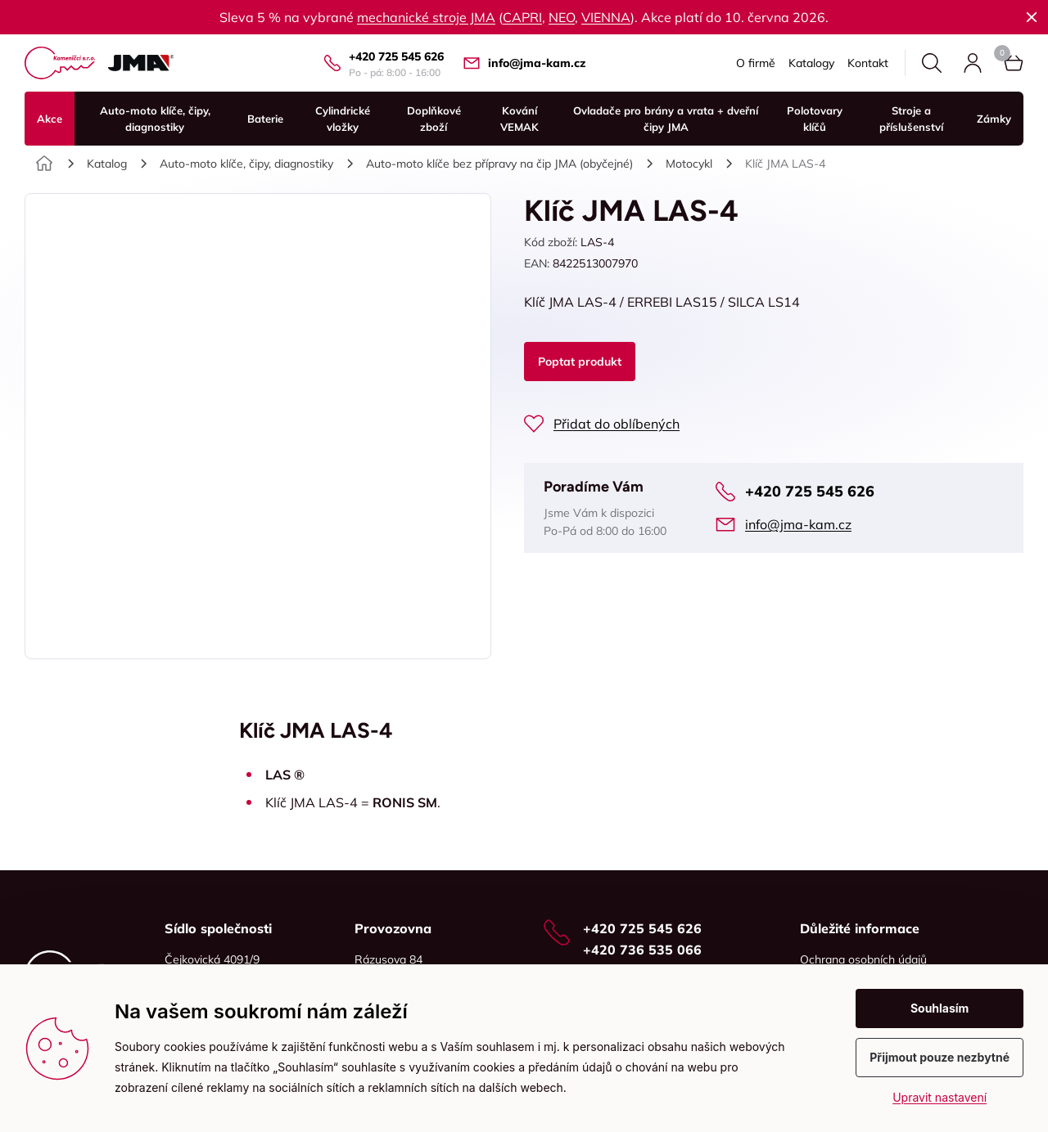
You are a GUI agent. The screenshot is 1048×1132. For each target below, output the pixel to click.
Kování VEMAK (519, 118)
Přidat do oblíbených (616, 424)
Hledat (931, 63)
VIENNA (605, 17)
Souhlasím (939, 1008)
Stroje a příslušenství (911, 118)
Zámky (994, 118)
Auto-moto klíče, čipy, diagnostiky (155, 118)
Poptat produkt (579, 361)
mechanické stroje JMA (426, 17)
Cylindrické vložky (342, 118)
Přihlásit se (972, 63)
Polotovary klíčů (814, 118)
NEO (562, 17)
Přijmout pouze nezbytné (940, 1057)
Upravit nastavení (939, 1097)
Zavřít (1031, 17)
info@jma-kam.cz (536, 63)
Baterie (265, 118)
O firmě (755, 63)
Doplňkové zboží (434, 118)
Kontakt (867, 63)
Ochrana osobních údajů (863, 959)
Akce (49, 118)
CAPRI (522, 17)
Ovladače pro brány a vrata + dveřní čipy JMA (665, 118)
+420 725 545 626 (396, 56)
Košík (1002, 53)
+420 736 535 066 (642, 949)
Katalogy (811, 63)
